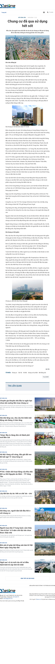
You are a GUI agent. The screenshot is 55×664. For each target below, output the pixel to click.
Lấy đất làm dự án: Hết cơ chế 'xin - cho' (16, 493)
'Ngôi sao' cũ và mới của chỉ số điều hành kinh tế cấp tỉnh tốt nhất (14, 563)
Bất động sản (22, 17)
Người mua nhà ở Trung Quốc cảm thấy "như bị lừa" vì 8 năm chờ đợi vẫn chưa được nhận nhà (16, 530)
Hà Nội (25, 372)
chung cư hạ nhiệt (33, 372)
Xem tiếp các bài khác (27, 578)
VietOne (8, 6)
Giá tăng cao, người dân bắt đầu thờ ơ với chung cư (15, 512)
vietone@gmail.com (8, 598)
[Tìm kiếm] (48, 12)
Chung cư (14, 372)
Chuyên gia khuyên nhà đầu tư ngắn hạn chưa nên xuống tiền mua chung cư (16, 402)
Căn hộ (20, 372)
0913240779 (16, 597)
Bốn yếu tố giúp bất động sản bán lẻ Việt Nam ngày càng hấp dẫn (16, 546)
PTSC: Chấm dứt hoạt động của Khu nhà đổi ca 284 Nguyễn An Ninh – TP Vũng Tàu (16, 474)
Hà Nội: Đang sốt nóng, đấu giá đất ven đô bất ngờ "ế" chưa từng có (15, 455)
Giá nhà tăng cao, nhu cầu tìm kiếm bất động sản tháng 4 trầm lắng (15, 419)
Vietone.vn (38, 599)
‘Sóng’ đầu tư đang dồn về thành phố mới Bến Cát (15, 436)
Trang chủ (4, 12)
